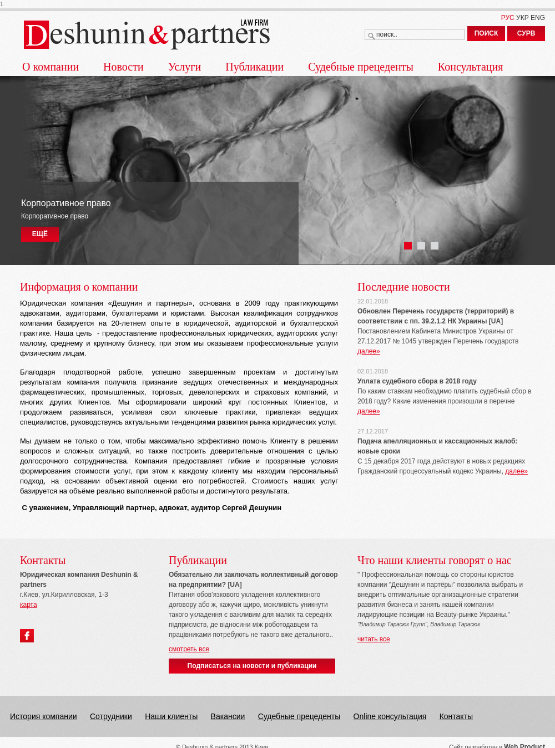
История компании (43, 716)
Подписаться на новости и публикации (252, 666)
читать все (373, 639)
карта (28, 605)
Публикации (254, 67)
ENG (538, 18)
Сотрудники (111, 716)
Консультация (470, 67)
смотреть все (189, 649)
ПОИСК (486, 33)
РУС (507, 18)
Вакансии (228, 716)
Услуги (184, 67)
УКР (522, 18)
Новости (123, 67)
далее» (368, 351)
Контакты (456, 716)
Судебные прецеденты (360, 67)
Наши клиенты (171, 716)
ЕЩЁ (40, 234)
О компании (50, 67)
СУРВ (526, 33)
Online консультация (390, 716)
